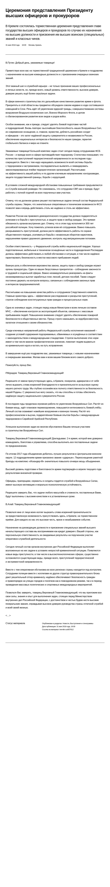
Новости (66, 623)
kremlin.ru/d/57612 (67, 629)
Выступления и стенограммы (81, 623)
